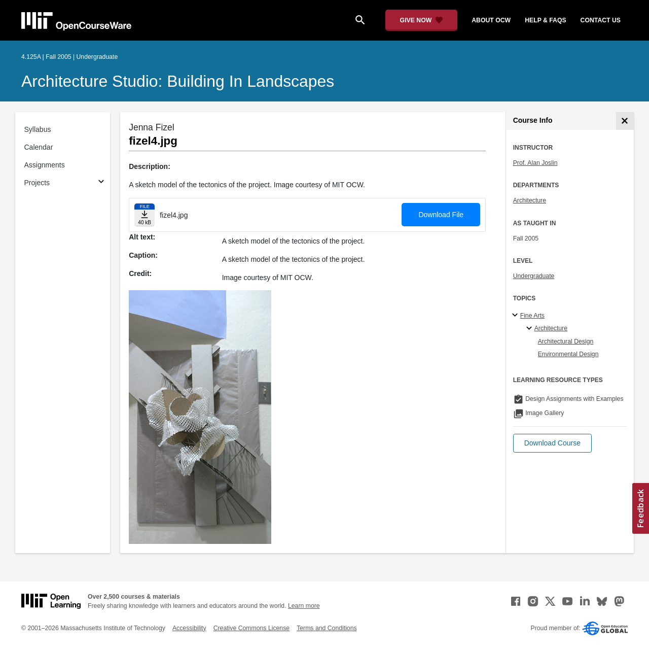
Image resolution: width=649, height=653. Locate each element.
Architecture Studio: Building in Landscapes (177, 81)
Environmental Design (568, 354)
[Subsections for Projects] (101, 183)
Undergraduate (534, 276)
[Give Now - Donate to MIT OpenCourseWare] (421, 20)
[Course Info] (625, 121)
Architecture (529, 200)
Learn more (304, 605)
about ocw (491, 20)
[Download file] (144, 214)
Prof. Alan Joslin (535, 162)
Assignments (44, 165)
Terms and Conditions (326, 628)
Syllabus (37, 129)
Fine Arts (532, 315)
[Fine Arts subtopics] (516, 315)
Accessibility (189, 628)
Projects (37, 183)
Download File (440, 215)
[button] (552, 443)
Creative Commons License (251, 628)
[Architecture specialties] (530, 328)
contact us (601, 20)
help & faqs (545, 20)
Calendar (38, 147)
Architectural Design (566, 341)
